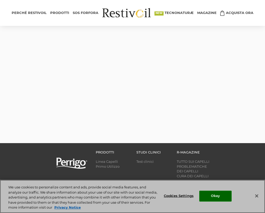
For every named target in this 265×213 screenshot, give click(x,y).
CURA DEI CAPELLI (193, 176)
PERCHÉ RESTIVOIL (29, 13)
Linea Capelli (107, 162)
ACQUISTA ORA (239, 13)
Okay (215, 196)
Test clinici (145, 162)
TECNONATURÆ (179, 13)
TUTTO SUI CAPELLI (193, 162)
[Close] (256, 196)
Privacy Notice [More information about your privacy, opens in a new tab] (67, 207)
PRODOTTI (59, 13)
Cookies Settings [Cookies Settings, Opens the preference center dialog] (179, 196)
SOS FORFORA (85, 13)
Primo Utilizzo (108, 166)
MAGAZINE (207, 13)
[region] (132, 196)
